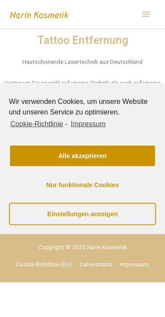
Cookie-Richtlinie (36, 124)
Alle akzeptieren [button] (83, 155)
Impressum (134, 264)
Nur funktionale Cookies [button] (82, 184)
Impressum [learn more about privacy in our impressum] (88, 124)
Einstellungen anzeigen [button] (83, 213)
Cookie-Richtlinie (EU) (44, 264)
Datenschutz (96, 264)
